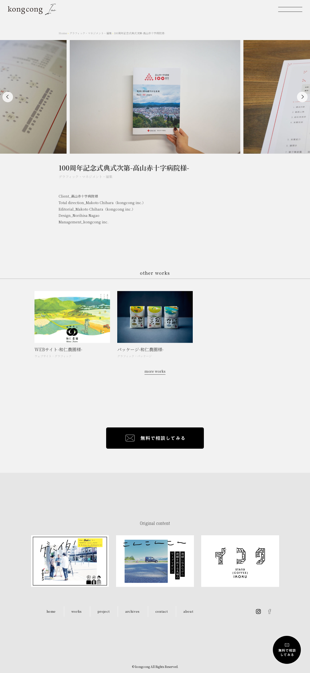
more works (155, 371)
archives (132, 611)
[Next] (302, 97)
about (188, 611)
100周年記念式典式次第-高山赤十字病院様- (139, 33)
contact (161, 611)
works (76, 611)
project (103, 611)
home (51, 611)
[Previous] (7, 97)
